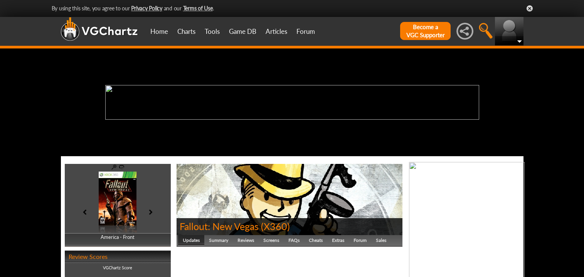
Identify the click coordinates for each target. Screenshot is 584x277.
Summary (218, 240)
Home (159, 31)
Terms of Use (198, 8)
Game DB (242, 31)
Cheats (316, 240)
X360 (275, 226)
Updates (191, 240)
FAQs (294, 240)
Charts (186, 31)
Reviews (245, 240)
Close (530, 8)
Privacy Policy (146, 8)
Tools (212, 31)
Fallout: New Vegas (219, 226)
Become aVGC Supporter (425, 30)
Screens (271, 240)
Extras (338, 240)
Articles (276, 31)
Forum (305, 31)
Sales (381, 240)
